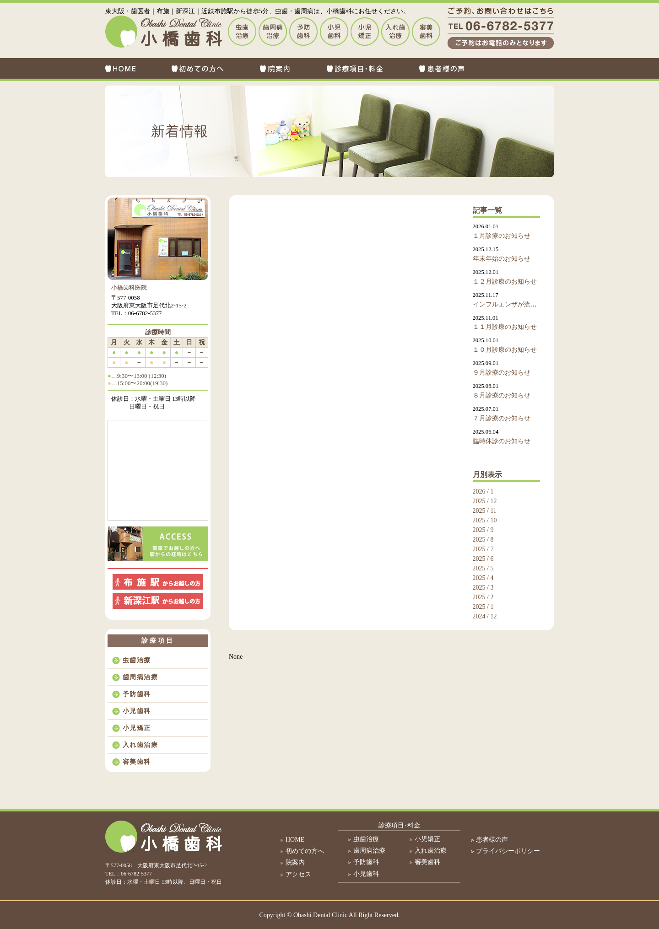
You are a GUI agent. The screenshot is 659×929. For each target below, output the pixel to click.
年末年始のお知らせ (501, 258)
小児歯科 (137, 711)
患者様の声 (492, 839)
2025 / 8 (483, 539)
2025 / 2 (483, 597)
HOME (295, 839)
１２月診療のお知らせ (505, 281)
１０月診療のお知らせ (505, 349)
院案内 (295, 862)
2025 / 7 (483, 549)
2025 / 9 (483, 529)
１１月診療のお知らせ (505, 326)
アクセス (298, 874)
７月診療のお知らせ (501, 418)
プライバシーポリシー (508, 851)
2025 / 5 (483, 568)
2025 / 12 (485, 501)
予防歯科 (137, 694)
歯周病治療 (140, 677)
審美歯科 (137, 761)
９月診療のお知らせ (501, 372)
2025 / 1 (483, 606)
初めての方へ (305, 851)
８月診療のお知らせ (501, 395)
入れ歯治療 (140, 744)
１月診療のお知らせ (501, 235)
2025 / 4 (483, 578)
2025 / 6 (483, 558)
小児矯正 (137, 728)
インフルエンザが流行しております (524, 304)
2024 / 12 (485, 616)
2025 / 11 (485, 510)
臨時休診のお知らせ (501, 441)
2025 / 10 (485, 520)
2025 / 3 (483, 587)
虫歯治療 (137, 660)
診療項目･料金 (399, 825)
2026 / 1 (483, 491)
